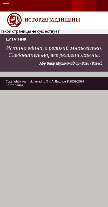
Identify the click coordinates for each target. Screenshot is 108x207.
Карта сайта (14, 85)
